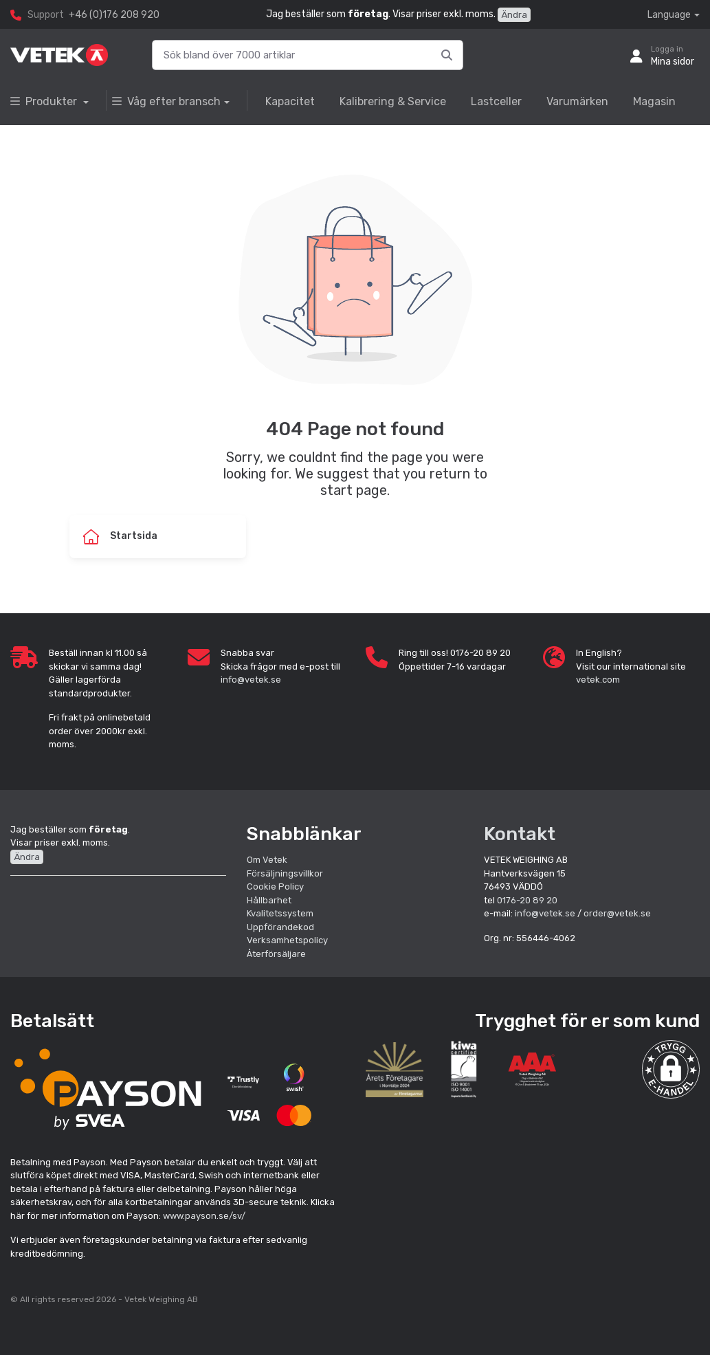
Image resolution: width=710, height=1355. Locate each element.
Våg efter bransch (166, 101)
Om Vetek (267, 860)
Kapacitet (290, 101)
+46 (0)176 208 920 (114, 15)
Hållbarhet (269, 900)
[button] (671, 1069)
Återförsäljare (276, 954)
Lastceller (496, 101)
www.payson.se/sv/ (204, 1216)
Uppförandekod (280, 927)
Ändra (514, 15)
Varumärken (577, 101)
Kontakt (519, 834)
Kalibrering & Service (393, 101)
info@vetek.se (251, 679)
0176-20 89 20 (527, 900)
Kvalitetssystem (280, 913)
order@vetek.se (617, 913)
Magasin (654, 101)
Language (669, 15)
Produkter (45, 101)
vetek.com (598, 679)
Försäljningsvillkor (285, 873)
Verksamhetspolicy (287, 940)
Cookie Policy (275, 886)
